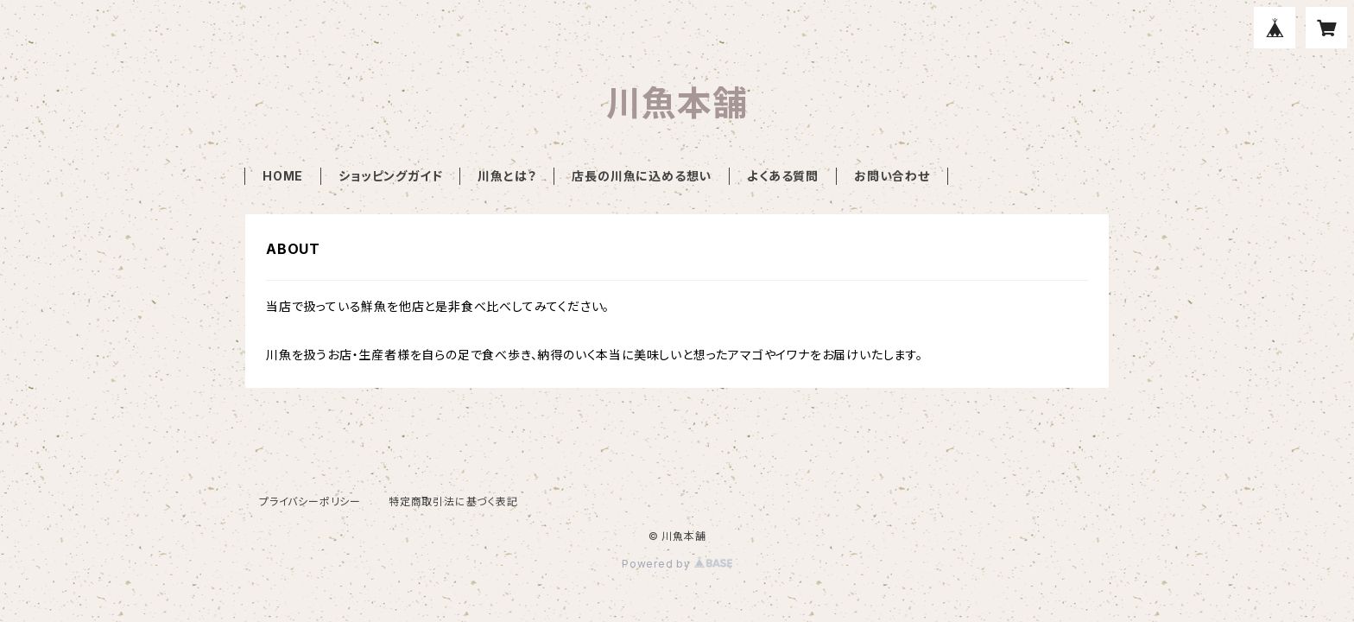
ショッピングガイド (390, 175)
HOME (283, 175)
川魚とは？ (507, 175)
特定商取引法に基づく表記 (453, 501)
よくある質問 (783, 175)
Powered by (677, 563)
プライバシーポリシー (310, 501)
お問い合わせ (892, 175)
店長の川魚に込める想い (642, 175)
